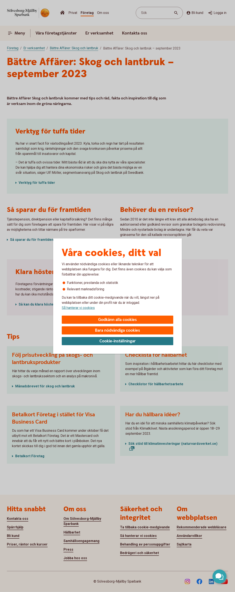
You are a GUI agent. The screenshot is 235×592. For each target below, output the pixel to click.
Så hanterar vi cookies (78, 308)
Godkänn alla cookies (117, 319)
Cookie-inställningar (117, 341)
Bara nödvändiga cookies (117, 330)
